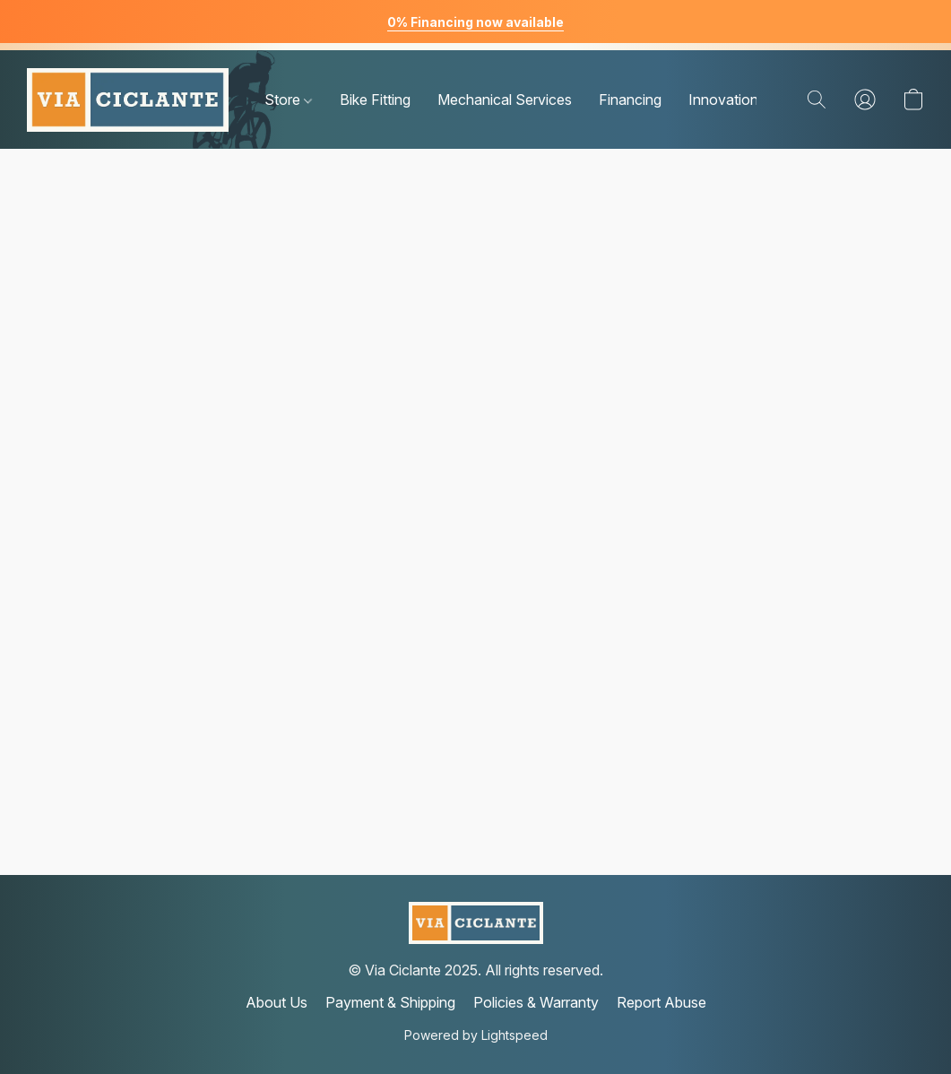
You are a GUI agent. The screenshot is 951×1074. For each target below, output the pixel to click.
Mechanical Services (504, 99)
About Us (276, 1002)
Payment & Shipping (390, 1002)
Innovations (726, 99)
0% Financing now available (475, 22)
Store (288, 99)
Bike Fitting (375, 99)
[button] (128, 99)
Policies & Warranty (536, 1002)
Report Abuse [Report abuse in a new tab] (661, 1002)
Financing (630, 99)
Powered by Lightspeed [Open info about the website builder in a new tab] (476, 1035)
